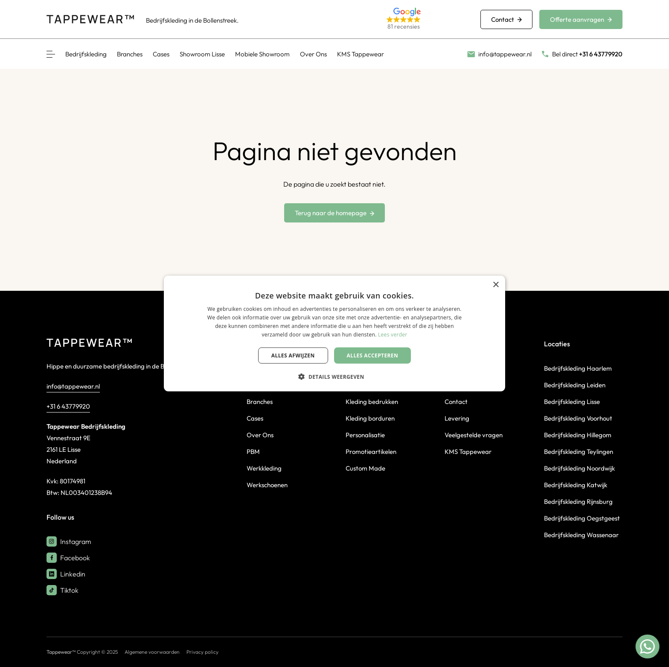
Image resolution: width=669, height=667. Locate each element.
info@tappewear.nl (73, 386)
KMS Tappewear (360, 54)
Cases (161, 54)
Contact (506, 19)
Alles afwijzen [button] (293, 355)
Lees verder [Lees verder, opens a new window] (392, 334)
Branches (130, 54)
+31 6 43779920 (68, 406)
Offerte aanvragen (581, 19)
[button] (423, 19)
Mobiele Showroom (262, 54)
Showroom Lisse (202, 54)
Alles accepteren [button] (372, 355)
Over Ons (313, 54)
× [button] (495, 285)
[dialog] (334, 334)
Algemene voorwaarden (152, 652)
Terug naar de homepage (334, 213)
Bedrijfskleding (86, 54)
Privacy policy (202, 652)
